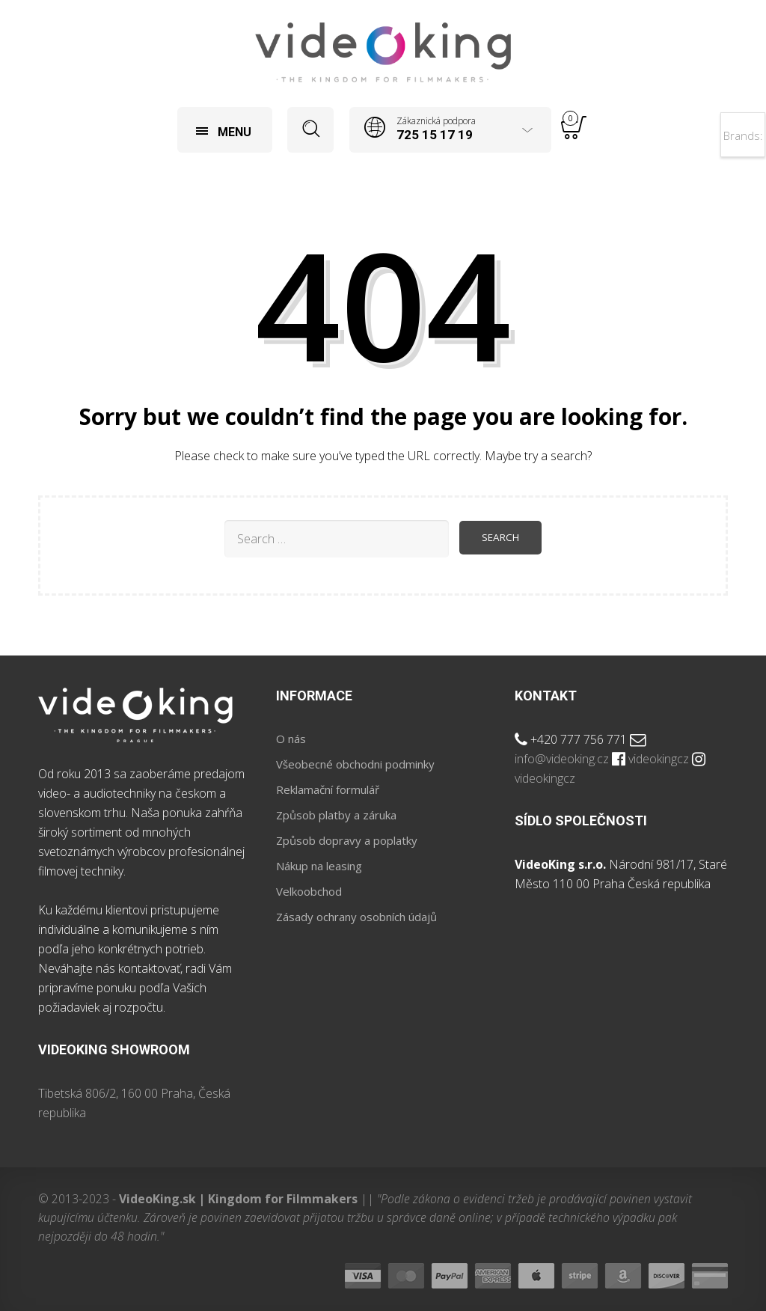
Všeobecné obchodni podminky (355, 764)
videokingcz (658, 759)
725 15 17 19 (434, 134)
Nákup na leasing (319, 865)
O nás (291, 738)
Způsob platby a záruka (336, 814)
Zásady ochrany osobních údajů (356, 916)
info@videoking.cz (562, 759)
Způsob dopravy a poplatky (346, 840)
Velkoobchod (309, 891)
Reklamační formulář (327, 789)
